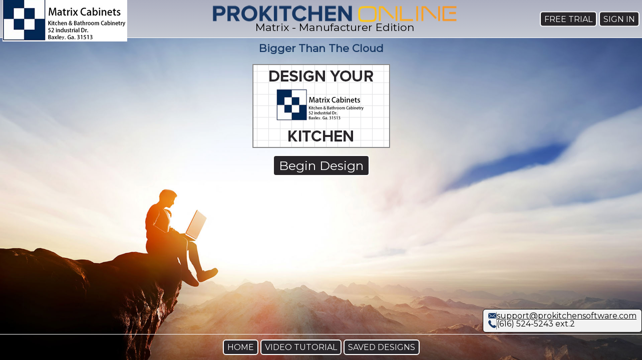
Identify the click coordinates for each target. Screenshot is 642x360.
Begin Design (321, 165)
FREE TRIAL (568, 19)
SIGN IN (619, 19)
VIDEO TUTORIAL (301, 347)
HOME (240, 347)
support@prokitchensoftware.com (566, 315)
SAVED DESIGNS (381, 347)
